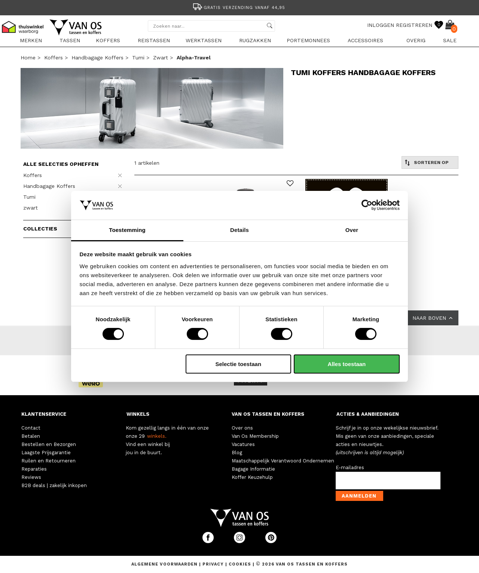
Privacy (213, 564)
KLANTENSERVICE (43, 414)
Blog (237, 452)
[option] (239, 7)
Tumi (138, 58)
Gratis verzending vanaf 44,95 (238, 7)
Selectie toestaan (239, 364)
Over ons (242, 428)
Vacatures (243, 444)
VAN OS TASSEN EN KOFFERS (268, 414)
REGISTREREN (414, 25)
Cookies (240, 564)
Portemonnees (308, 40)
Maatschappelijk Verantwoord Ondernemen (283, 461)
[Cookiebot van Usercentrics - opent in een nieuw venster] (367, 205)
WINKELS (137, 414)
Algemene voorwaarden (165, 564)
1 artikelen (146, 163)
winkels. (157, 436)
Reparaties (34, 469)
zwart (160, 58)
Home (28, 58)
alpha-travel (194, 58)
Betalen (30, 436)
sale (450, 40)
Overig (415, 40)
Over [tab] (352, 230)
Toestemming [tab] (127, 230)
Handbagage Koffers (97, 58)
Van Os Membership (255, 436)
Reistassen (154, 40)
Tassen (70, 40)
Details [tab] (239, 230)
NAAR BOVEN (433, 318)
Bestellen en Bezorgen (48, 444)
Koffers (108, 40)
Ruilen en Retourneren (48, 461)
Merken (31, 40)
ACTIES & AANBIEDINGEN (367, 414)
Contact (30, 428)
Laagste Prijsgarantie (46, 452)
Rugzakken (255, 40)
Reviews (31, 477)
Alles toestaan (347, 364)
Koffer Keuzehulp (252, 477)
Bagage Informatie (253, 469)
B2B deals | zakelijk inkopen (54, 485)
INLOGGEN (380, 25)
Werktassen (204, 40)
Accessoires (365, 40)
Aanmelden (359, 496)
